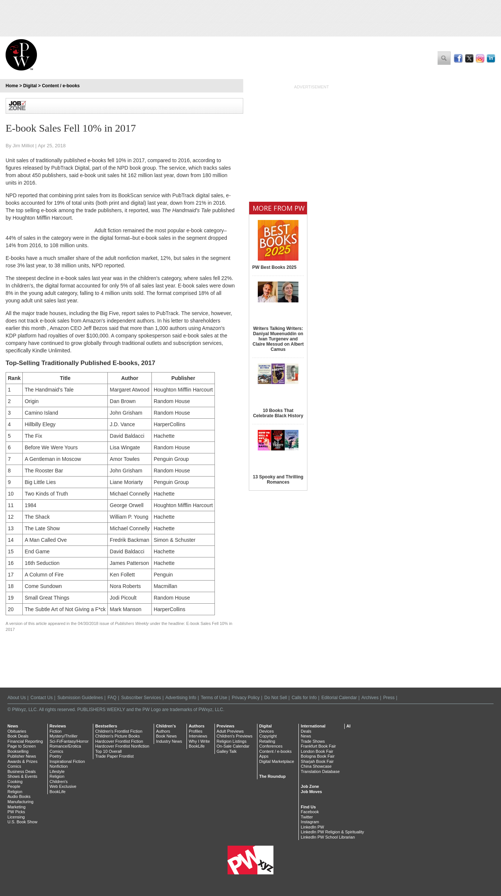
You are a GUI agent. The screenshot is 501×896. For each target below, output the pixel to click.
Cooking (14, 781)
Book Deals (17, 736)
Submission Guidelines (80, 697)
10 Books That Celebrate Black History (278, 413)
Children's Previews (235, 736)
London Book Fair (317, 751)
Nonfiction (59, 766)
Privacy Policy (246, 697)
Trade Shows (313, 741)
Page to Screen (21, 746)
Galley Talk (227, 751)
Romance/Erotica (65, 746)
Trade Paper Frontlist (114, 756)
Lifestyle (57, 771)
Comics (14, 766)
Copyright (268, 736)
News (12, 726)
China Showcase (316, 766)
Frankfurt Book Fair (318, 746)
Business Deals (21, 771)
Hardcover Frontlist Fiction (119, 741)
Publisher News (21, 756)
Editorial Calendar (339, 697)
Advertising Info (180, 697)
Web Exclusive (63, 786)
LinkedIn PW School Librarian (328, 837)
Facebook (310, 811)
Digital (30, 85)
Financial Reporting (25, 741)
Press (389, 697)
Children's (59, 781)
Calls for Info (304, 697)
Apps (264, 756)
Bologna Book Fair (318, 756)
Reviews (58, 726)
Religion (14, 791)
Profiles (196, 731)
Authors (163, 731)
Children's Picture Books (117, 736)
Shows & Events (22, 776)
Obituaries (16, 731)
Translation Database (320, 771)
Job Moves (311, 791)
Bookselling (17, 751)
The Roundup (272, 776)
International (313, 726)
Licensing (16, 817)
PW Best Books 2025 (274, 267)
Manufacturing (20, 801)
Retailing (267, 741)
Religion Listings (232, 741)
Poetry (56, 756)
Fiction (56, 731)
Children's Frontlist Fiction (118, 731)
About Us (16, 697)
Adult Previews (230, 731)
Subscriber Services (141, 697)
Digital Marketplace (276, 761)
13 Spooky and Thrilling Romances (278, 479)
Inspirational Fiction (67, 761)
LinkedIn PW (312, 827)
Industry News (169, 741)
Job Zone (310, 786)
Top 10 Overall (108, 751)
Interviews (198, 736)
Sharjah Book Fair (317, 761)
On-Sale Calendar (233, 746)
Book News (166, 736)
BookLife (58, 791)
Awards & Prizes (22, 761)
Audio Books (19, 796)
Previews (226, 726)
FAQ (111, 697)
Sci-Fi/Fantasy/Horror (69, 741)
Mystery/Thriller (64, 736)
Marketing (16, 807)
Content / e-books (60, 85)
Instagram (310, 822)
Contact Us (42, 697)
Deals (306, 731)
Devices (266, 731)
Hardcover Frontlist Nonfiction (122, 746)
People (13, 786)
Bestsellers (106, 726)
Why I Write (199, 741)
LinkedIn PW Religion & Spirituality (332, 832)
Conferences (270, 746)
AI (349, 726)
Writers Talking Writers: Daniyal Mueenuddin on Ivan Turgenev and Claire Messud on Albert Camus (278, 339)
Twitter (307, 817)
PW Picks (16, 811)
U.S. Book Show (22, 822)
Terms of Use (214, 697)
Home (12, 85)
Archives (370, 697)
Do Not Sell (275, 697)
